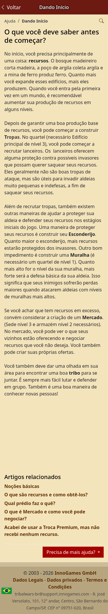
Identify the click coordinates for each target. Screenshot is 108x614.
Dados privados (64, 580)
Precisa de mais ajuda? (71, 552)
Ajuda (10, 21)
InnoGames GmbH (75, 573)
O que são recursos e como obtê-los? (46, 494)
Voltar (10, 7)
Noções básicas (21, 486)
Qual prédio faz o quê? (29, 503)
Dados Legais (28, 580)
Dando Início (35, 21)
